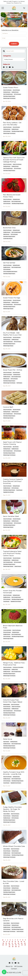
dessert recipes (16, 90)
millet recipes (6, 234)
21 (12, 943)
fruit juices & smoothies (18, 667)
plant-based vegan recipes (17, 203)
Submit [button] (14, 44)
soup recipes (19, 490)
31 (18, 945)
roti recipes (19, 382)
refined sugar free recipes (9, 98)
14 (15, 941)
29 (12, 945)
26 (3, 945)
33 (25, 945)
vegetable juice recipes (8, 492)
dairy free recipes (7, 90)
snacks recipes (20, 931)
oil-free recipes (6, 203)
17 (24, 941)
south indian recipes (7, 238)
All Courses (18, 966)
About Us (9, 966)
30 (16, 945)
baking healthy (6, 704)
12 (9, 941)
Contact (14, 969)
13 (12, 941)
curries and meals (7, 630)
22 (15, 943)
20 (9, 943)
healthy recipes (15, 92)
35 (12, 946)
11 (6, 941)
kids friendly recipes (8, 94)
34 (9, 946)
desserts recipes (16, 300)
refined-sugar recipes (8, 308)
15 (18, 941)
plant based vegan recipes (9, 96)
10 (3, 941)
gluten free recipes (17, 164)
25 (25, 943)
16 (21, 941)
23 (18, 943)
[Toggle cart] (24, 8)
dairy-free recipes (7, 199)
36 (16, 946)
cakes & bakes (6, 813)
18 (3, 943)
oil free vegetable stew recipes (10, 271)
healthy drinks (15, 669)
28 (9, 945)
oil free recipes (17, 94)
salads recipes (18, 566)
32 (22, 945)
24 (21, 943)
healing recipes (6, 92)
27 (6, 945)
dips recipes (15, 446)
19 (6, 943)
